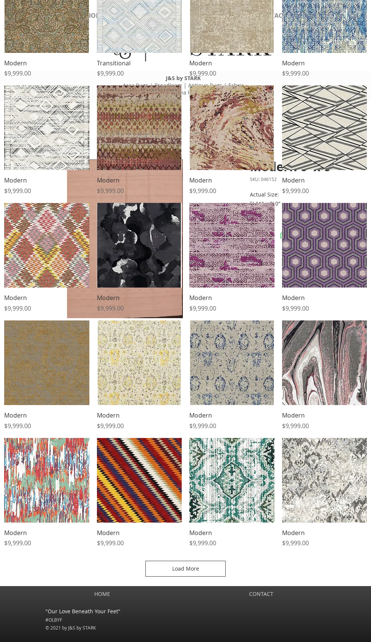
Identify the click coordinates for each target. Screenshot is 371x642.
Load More (185, 568)
